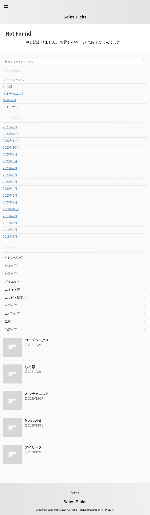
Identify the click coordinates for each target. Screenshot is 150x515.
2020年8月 (10, 161)
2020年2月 (10, 202)
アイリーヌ (10, 106)
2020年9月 (10, 154)
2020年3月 (10, 195)
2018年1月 (10, 236)
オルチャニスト (13, 93)
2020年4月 (10, 188)
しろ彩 (7, 86)
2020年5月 (10, 181)
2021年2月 (10, 127)
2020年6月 (10, 175)
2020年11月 (11, 140)
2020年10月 (11, 147)
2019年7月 (10, 216)
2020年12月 (11, 134)
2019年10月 (11, 209)
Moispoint (9, 100)
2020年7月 (10, 168)
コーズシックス (13, 79)
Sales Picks (74, 17)
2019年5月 (10, 229)
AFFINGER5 (107, 510)
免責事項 (75, 492)
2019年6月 (10, 223)
